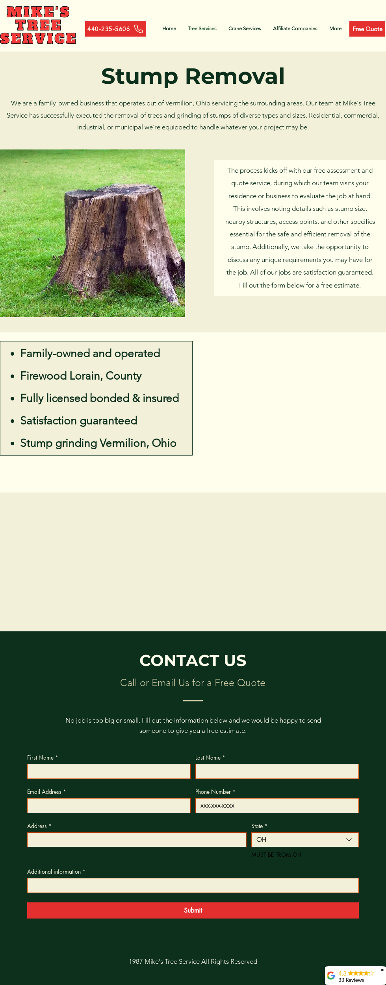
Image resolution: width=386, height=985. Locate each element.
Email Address (46, 791)
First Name (42, 757)
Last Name (210, 757)
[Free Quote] (367, 29)
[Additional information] (191, 885)
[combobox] (305, 839)
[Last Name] (275, 771)
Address (39, 826)
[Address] (134, 840)
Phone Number (215, 791)
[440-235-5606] (115, 29)
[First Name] (107, 771)
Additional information (56, 871)
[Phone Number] (275, 806)
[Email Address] (107, 806)
